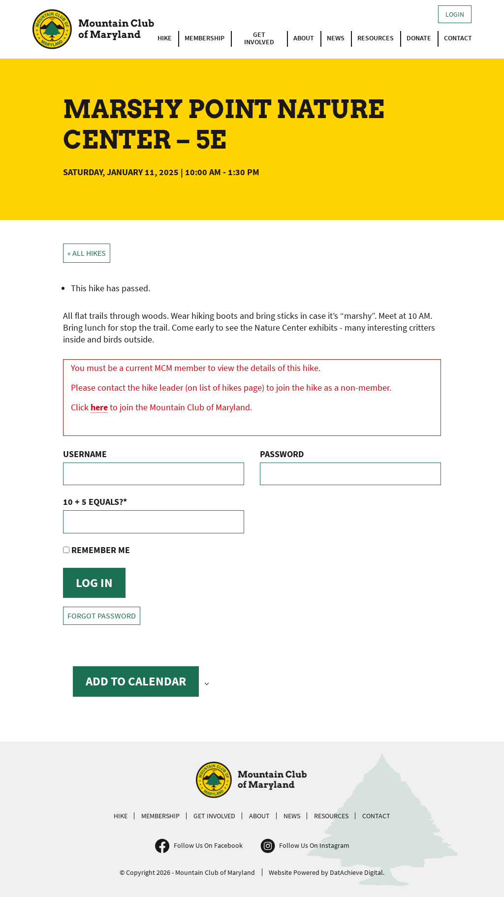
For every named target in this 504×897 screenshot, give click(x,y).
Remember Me (96, 550)
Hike (165, 37)
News (336, 37)
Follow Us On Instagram (314, 845)
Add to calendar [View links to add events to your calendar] (136, 681)
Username (85, 454)
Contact (458, 37)
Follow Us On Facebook (208, 845)
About (303, 37)
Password (282, 454)
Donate (419, 37)
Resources (375, 37)
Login (454, 14)
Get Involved (259, 38)
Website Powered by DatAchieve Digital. (326, 872)
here (99, 407)
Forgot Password (101, 615)
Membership (204, 37)
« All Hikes (86, 253)
